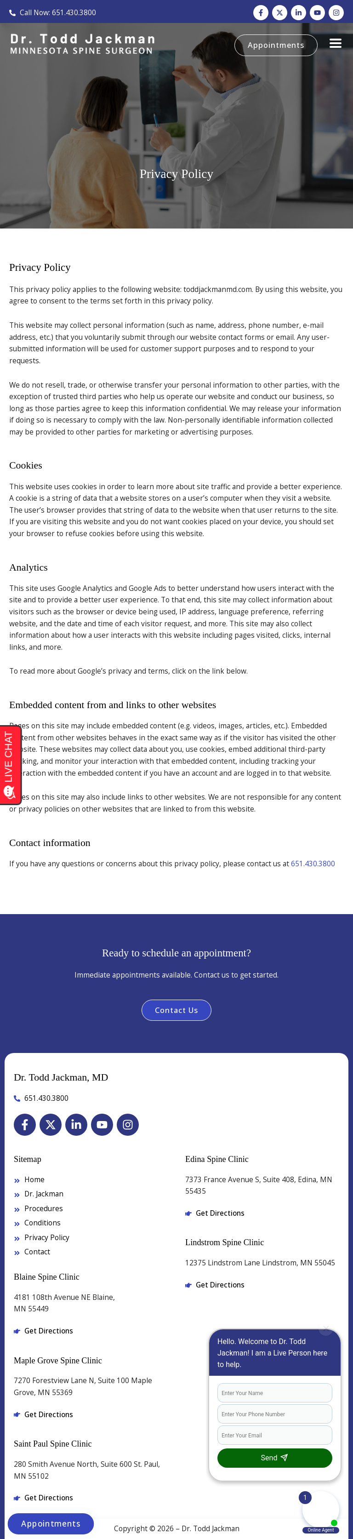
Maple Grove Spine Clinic (58, 1360)
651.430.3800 (313, 863)
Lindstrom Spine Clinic (224, 1242)
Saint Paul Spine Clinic (53, 1443)
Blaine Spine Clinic (47, 1277)
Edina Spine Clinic (217, 1159)
